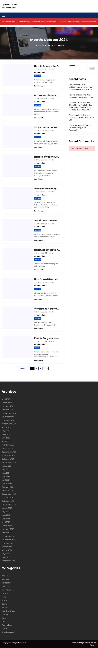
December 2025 (9, 413)
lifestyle (5, 614)
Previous (22, 368)
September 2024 (9, 462)
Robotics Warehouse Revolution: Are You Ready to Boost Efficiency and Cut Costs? (47, 156)
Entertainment (8, 590)
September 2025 (9, 424)
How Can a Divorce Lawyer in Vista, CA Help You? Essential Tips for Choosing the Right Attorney (47, 279)
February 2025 (8, 445)
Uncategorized (8, 632)
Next (45, 368)
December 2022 (9, 536)
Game (4, 600)
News (4, 618)
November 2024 (9, 455)
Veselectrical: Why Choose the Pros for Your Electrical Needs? (47, 188)
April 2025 (6, 441)
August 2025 (7, 427)
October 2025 (8, 420)
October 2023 (8, 501)
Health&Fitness (8, 611)
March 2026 (7, 402)
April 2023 (6, 522)
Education (6, 586)
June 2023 (6, 515)
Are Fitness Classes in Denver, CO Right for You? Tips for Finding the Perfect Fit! (47, 220)
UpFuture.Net (10, 4)
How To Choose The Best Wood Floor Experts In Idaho (81, 96)
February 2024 (8, 487)
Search (72, 65)
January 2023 (7, 532)
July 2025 (6, 431)
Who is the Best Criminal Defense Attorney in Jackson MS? (81, 117)
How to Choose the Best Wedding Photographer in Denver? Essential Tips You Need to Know (47, 66)
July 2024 (6, 469)
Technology (7, 625)
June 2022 (6, 557)
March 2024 (7, 483)
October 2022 (8, 543)
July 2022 (6, 554)
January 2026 (7, 410)
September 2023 (9, 504)
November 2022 (8, 539)
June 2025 (6, 434)
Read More (39, 86)
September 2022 (9, 546)
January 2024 (7, 490)
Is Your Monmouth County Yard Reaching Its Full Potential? (80, 127)
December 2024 (9, 452)
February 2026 (8, 406)
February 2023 (8, 529)
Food (4, 597)
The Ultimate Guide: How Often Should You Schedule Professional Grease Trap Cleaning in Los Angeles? (80, 106)
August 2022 (7, 550)
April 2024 (6, 480)
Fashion (5, 593)
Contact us (6, 583)
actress (5, 576)
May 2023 (6, 518)
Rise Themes (93, 643)
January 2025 (7, 448)
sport (4, 621)
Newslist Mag (77, 642)
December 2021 (8, 561)
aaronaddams (40, 72)
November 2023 (8, 497)
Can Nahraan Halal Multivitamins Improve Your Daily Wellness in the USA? (31, 22)
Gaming (5, 604)
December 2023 (9, 494)
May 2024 (6, 476)
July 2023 (6, 511)
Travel (4, 628)
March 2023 (7, 525)
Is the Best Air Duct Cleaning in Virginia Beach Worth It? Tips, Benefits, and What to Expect (47, 95)
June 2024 (6, 473)
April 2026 (6, 399)
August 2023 (7, 508)
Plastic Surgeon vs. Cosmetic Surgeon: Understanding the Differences (47, 338)
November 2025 (8, 417)
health (37, 348)
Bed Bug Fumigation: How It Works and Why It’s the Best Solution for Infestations (47, 249)
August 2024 (7, 466)
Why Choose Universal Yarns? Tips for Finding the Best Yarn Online (47, 127)
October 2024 (8, 459)
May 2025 (6, 438)
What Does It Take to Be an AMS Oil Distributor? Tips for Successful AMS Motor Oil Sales (47, 308)
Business (38, 76)
